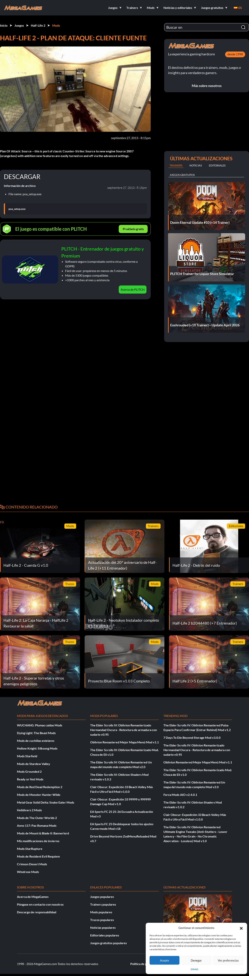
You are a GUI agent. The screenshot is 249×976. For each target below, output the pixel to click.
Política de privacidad (145, 964)
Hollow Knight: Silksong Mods (37, 748)
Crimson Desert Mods (32, 864)
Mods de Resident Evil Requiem (38, 856)
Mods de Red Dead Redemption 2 (39, 787)
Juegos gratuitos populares (108, 943)
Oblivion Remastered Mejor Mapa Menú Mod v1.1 (124, 742)
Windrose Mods (28, 872)
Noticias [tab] (195, 165)
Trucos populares (102, 920)
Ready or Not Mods (30, 779)
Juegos (19, 25)
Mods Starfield (27, 756)
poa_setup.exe (16, 209)
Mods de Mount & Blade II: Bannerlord (43, 833)
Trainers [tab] (176, 165)
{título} (194, 969)
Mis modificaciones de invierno (38, 841)
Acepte (164, 960)
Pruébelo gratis (133, 229)
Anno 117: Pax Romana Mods (36, 825)
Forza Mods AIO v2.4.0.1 (180, 794)
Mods (56, 25)
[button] (241, 928)
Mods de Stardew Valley (33, 764)
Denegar (196, 960)
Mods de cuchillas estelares (35, 740)
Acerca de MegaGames (33, 896)
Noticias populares (103, 927)
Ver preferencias (228, 960)
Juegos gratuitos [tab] (182, 174)
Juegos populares (102, 896)
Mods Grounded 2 (29, 771)
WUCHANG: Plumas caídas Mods (39, 725)
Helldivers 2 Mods (29, 810)
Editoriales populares (104, 935)
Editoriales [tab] (217, 165)
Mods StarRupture (29, 848)
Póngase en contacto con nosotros (40, 904)
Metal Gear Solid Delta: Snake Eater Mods (45, 802)
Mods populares (101, 912)
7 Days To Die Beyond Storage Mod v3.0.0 (191, 737)
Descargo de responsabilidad (36, 912)
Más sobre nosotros (207, 86)
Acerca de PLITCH (133, 289)
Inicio (4, 25)
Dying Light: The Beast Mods (36, 733)
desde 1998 (235, 54)
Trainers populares (103, 904)
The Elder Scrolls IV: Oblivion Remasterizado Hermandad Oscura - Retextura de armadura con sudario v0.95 (123, 729)
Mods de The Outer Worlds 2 (37, 818)
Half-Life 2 (38, 25)
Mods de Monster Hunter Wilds (38, 794)
